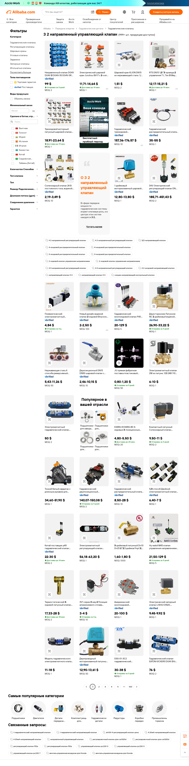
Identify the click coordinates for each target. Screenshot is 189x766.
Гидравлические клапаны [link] (121, 28)
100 (130, 687)
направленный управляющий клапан (65, 739)
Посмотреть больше (20, 72)
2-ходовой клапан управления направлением (68, 261)
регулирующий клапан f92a (24, 746)
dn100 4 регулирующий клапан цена (121, 732)
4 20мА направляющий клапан (160, 732)
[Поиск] (103, 11)
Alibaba (47, 28)
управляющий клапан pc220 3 (93, 746)
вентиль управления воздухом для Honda (66, 753)
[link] (185, 736)
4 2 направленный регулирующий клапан (66, 240)
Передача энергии (64, 28)
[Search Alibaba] (66, 12)
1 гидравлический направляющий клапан (30, 732)
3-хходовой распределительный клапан (65, 254)
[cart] (134, 12)
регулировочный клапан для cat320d (107, 739)
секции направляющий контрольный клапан (133, 275)
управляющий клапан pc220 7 (25, 753)
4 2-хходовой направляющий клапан (156, 268)
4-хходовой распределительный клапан (65, 247)
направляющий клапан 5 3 (59, 275)
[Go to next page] (137, 687)
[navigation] (24, 358)
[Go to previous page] (86, 687)
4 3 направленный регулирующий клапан (66, 268)
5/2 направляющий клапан (152, 240)
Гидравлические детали (91, 28)
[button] (92, 12)
